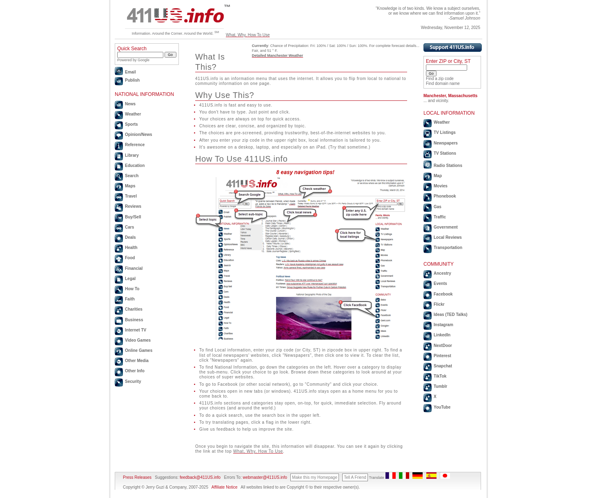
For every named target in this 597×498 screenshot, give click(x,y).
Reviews (133, 206)
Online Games (138, 350)
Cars (129, 227)
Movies (441, 186)
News (130, 104)
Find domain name (443, 83)
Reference (135, 144)
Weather (133, 114)
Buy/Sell (133, 217)
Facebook (443, 294)
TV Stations (445, 153)
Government (446, 227)
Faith (130, 299)
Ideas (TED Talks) (451, 314)
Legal (130, 278)
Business (134, 320)
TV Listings (445, 132)
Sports (131, 124)
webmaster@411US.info (265, 477)
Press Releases (137, 477)
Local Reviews (448, 237)
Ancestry (442, 273)
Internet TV (135, 330)
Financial (134, 268)
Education (135, 165)
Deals (130, 237)
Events (440, 283)
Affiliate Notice (225, 487)
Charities (134, 309)
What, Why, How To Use (248, 35)
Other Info (135, 371)
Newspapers (446, 143)
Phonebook (445, 196)
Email (130, 72)
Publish (132, 80)
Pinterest (442, 355)
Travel (131, 196)
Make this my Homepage (314, 477)
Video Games (138, 340)
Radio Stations (448, 165)
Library (132, 155)
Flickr (439, 304)
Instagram (443, 324)
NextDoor (443, 345)
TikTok (440, 376)
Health (131, 247)
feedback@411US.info (199, 477)
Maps (130, 186)
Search (131, 175)
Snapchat (443, 366)
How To (132, 289)
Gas (437, 207)
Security (133, 381)
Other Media (137, 360)
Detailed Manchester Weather (277, 55)
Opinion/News (138, 134)
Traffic (440, 217)
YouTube (442, 407)
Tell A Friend (355, 477)
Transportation (448, 247)
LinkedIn (442, 335)
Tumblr (440, 386)
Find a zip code (440, 78)
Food (130, 258)
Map (438, 175)
